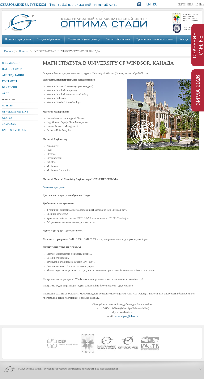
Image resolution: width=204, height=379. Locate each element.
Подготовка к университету (84, 39)
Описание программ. (54, 187)
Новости (23, 51)
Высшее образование (118, 39)
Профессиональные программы (155, 39)
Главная (8, 51)
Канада (183, 39)
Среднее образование (49, 39)
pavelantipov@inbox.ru (126, 316)
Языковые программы (18, 39)
